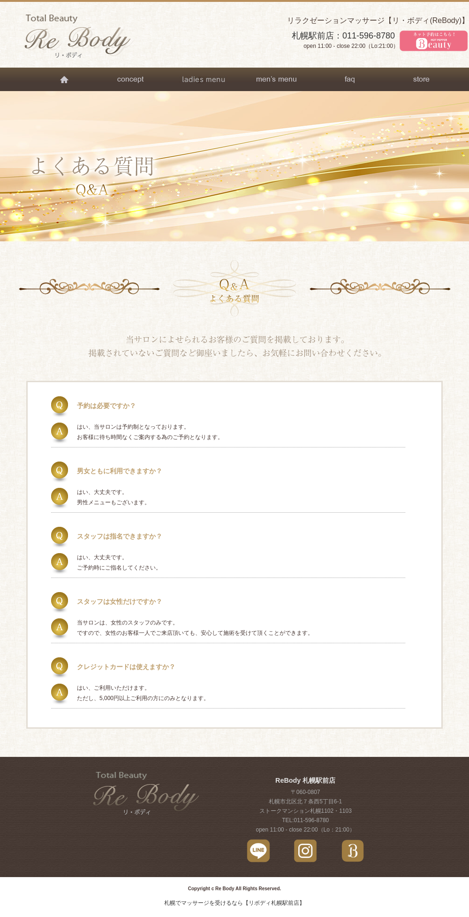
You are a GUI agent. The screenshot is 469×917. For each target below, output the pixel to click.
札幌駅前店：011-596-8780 (343, 35)
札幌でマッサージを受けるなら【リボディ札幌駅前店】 (234, 903)
